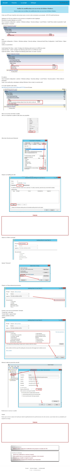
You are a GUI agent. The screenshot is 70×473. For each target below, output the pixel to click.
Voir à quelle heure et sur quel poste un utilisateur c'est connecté (28, 456)
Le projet (24, 3)
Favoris (14, 3)
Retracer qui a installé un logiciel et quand (23, 458)
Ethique (33, 3)
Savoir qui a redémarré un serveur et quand (23, 454)
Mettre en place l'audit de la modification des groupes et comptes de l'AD (30, 448)
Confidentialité (42, 468)
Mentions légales (33, 468)
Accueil (5, 3)
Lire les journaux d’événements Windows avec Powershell (27, 459)
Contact (27, 468)
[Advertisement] (35, 225)
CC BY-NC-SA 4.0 (37, 470)
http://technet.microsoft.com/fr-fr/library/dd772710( (13, 87)
